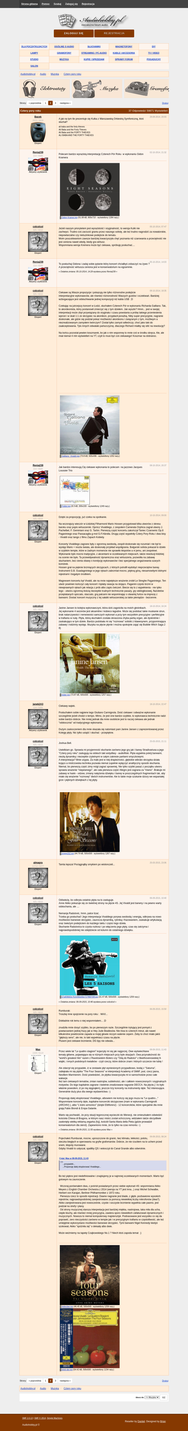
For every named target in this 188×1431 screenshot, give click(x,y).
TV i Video (153, 53)
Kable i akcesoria (124, 53)
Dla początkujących (34, 46)
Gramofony (64, 53)
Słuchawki (94, 46)
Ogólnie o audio (64, 46)
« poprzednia (35, 103)
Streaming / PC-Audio (94, 53)
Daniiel (141, 1421)
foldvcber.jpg (66, 1306)
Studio (34, 59)
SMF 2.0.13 (27, 1418)
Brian (163, 1421)
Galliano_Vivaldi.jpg (70, 456)
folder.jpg (65, 695)
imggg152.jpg (67, 853)
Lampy (34, 53)
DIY (154, 46)
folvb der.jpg (66, 1370)
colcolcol (38, 226)
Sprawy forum (124, 59)
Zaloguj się (71, 4)
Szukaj (57, 4)
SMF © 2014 (40, 1418)
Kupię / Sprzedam (94, 59)
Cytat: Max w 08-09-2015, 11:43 (74, 1158)
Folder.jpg (65, 506)
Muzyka (64, 59)
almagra (37, 862)
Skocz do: (140, 1397)
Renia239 (38, 152)
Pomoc (46, 4)
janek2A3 (38, 704)
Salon (34, 66)
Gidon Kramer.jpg (69, 217)
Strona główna (29, 4)
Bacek (37, 116)
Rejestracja (88, 4)
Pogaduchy (154, 59)
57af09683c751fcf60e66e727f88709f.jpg (79, 997)
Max (38, 1049)
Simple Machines (55, 1418)
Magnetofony (123, 46)
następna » (65, 103)
